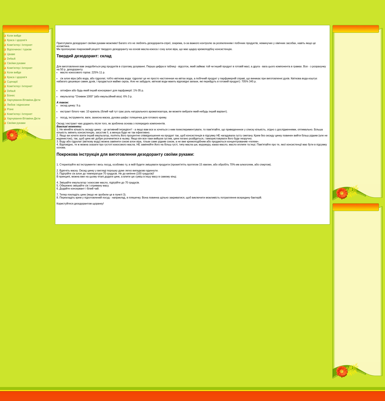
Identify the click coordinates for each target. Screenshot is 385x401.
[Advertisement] (91, 11)
